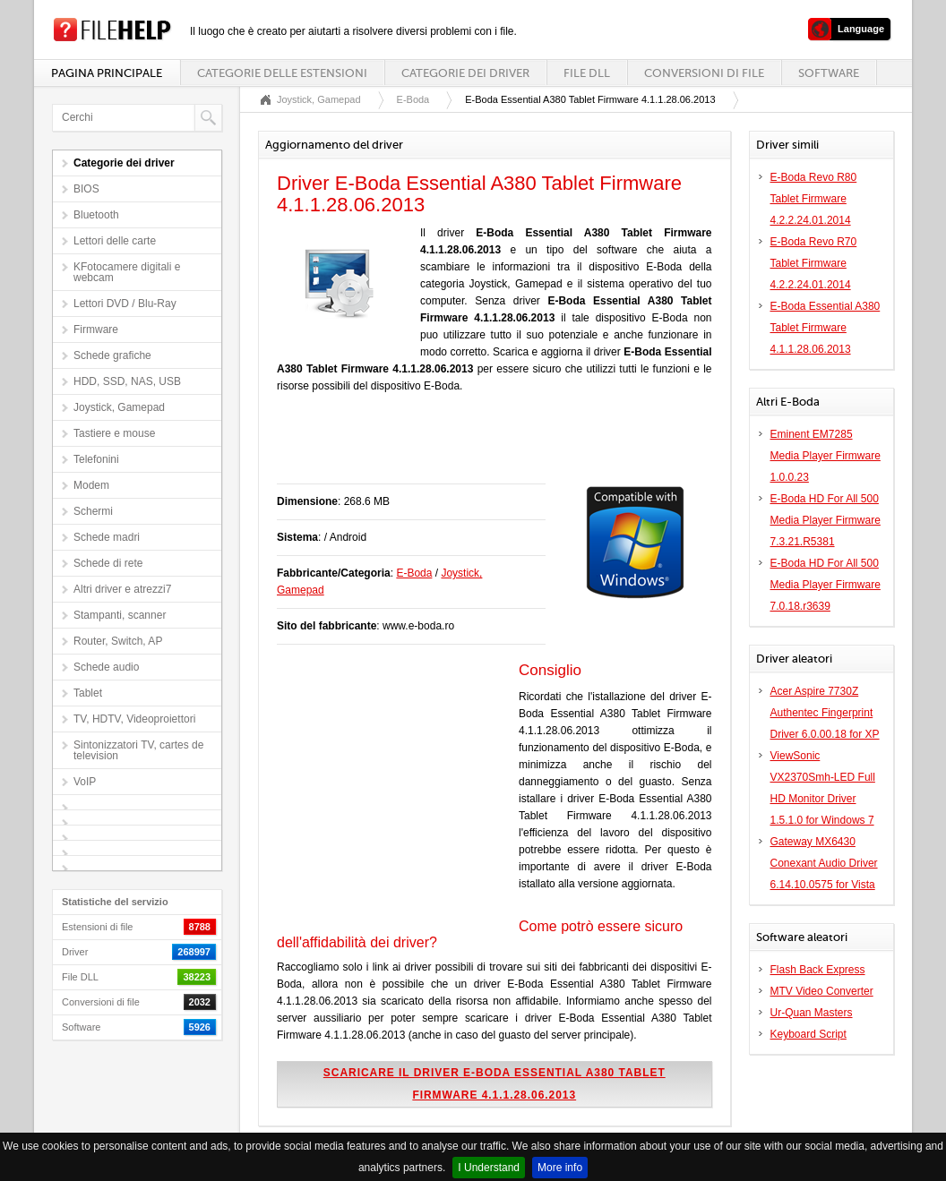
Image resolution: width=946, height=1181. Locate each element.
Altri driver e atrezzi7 (122, 589)
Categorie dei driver (465, 73)
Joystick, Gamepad (119, 407)
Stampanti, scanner (119, 615)
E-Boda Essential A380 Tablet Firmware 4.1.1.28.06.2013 (825, 327)
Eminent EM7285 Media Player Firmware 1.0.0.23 (825, 456)
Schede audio (106, 667)
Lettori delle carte (114, 241)
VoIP (84, 781)
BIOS (86, 189)
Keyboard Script (808, 1034)
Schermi (93, 511)
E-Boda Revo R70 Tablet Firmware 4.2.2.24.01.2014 (813, 263)
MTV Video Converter (821, 991)
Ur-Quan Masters (811, 1012)
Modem (91, 485)
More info (560, 1167)
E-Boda (413, 99)
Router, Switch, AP (117, 641)
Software (828, 73)
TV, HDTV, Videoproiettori (134, 719)
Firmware (95, 329)
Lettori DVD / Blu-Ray (124, 303)
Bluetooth (96, 215)
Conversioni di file (704, 73)
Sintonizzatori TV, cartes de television (138, 750)
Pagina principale (106, 73)
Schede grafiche (112, 355)
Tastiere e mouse (114, 433)
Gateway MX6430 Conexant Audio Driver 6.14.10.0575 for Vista (824, 863)
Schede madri (106, 537)
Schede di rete (107, 563)
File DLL (586, 73)
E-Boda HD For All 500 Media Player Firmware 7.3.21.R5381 (825, 520)
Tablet (87, 693)
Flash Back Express (817, 969)
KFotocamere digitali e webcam (126, 272)
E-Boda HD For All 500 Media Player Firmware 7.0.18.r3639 (825, 584)
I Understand (489, 1167)
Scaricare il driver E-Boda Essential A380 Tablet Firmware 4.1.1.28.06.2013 (494, 1083)
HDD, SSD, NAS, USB (127, 381)
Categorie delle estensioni (282, 73)
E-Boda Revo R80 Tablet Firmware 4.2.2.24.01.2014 (813, 199)
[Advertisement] (486, 448)
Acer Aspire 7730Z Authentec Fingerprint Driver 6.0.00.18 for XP (825, 712)
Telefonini (96, 459)
